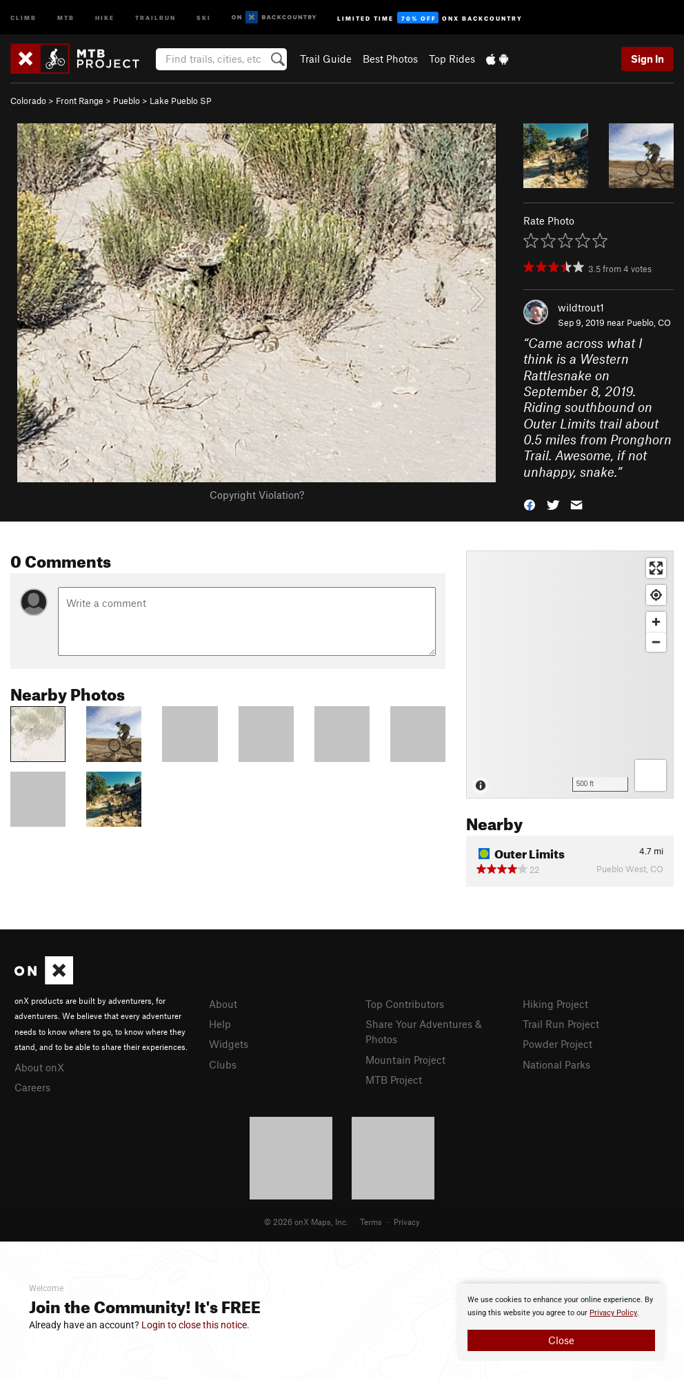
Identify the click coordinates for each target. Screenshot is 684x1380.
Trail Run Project (561, 1024)
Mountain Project (405, 1059)
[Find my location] (656, 595)
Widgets (228, 1044)
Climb (23, 16)
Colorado (28, 100)
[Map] (570, 674)
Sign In (647, 58)
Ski (204, 16)
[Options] (650, 775)
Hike (104, 16)
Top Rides (452, 58)
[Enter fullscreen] (656, 568)
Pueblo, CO (649, 322)
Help (220, 1024)
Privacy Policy (613, 1312)
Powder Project (557, 1044)
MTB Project (393, 1079)
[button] (529, 504)
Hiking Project (555, 1004)
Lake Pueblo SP (181, 100)
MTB (65, 16)
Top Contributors (404, 1004)
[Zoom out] (656, 642)
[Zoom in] (656, 622)
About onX (39, 1067)
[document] (561, 1322)
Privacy (407, 1221)
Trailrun (155, 16)
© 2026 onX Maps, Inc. (306, 1221)
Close (561, 1340)
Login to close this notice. (195, 1324)
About (223, 1004)
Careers (32, 1087)
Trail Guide (326, 58)
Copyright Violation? (257, 494)
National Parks (556, 1064)
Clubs (223, 1064)
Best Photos (390, 58)
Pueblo (126, 100)
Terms (371, 1221)
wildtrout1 (581, 307)
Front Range (79, 100)
